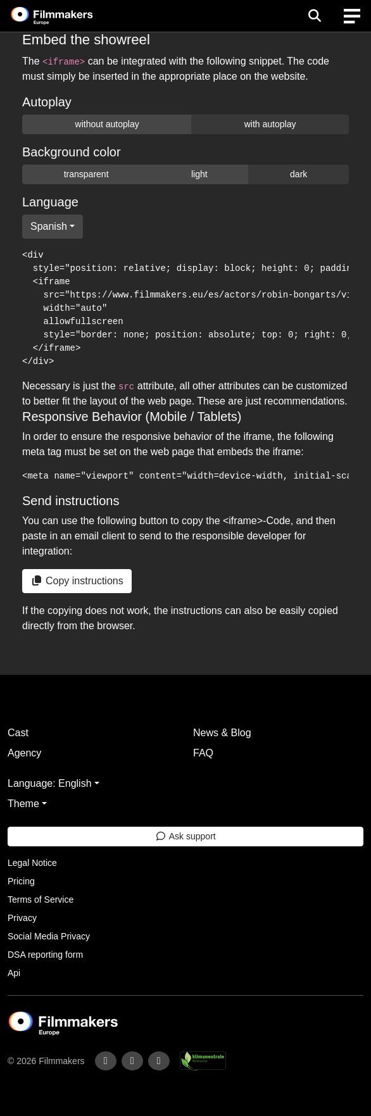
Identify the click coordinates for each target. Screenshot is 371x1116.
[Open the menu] (314, 16)
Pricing (21, 881)
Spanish (48, 226)
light (199, 174)
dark (298, 174)
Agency (24, 753)
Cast (18, 732)
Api (14, 973)
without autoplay (107, 124)
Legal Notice (32, 863)
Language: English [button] (50, 783)
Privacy (22, 918)
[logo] (67, 16)
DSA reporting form (45, 955)
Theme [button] (23, 803)
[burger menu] (352, 16)
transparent (86, 174)
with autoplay (270, 124)
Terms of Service (40, 899)
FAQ (203, 753)
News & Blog (222, 732)
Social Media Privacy (49, 936)
